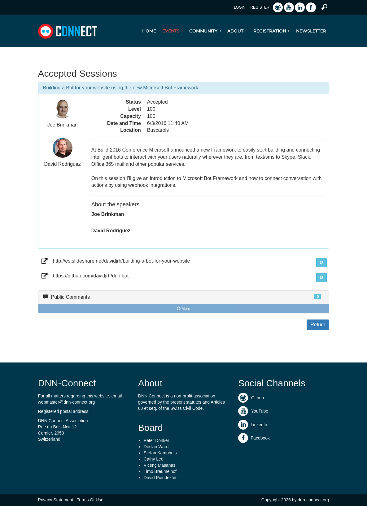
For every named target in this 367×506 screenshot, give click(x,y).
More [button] (183, 309)
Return (317, 324)
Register (259, 7)
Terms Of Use (90, 499)
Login (239, 7)
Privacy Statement (55, 499)
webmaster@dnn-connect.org (66, 402)
